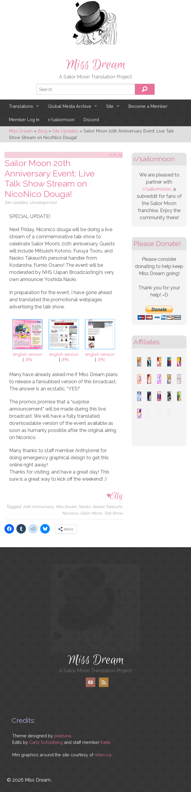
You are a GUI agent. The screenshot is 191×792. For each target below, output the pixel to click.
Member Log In (24, 119)
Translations (21, 106)
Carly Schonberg (46, 742)
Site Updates (15, 202)
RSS (103, 682)
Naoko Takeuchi (107, 506)
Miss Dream (96, 65)
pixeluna (62, 735)
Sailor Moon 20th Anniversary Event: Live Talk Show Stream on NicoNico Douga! (49, 178)
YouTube (91, 682)
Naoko (85, 506)
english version (27, 354)
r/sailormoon (61, 119)
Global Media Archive (69, 106)
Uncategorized (42, 202)
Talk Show (113, 513)
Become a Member (147, 106)
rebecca (102, 754)
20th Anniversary (38, 506)
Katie (106, 742)
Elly (116, 495)
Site (110, 106)
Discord (91, 119)
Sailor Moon (91, 513)
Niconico (70, 513)
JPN (28, 359)
